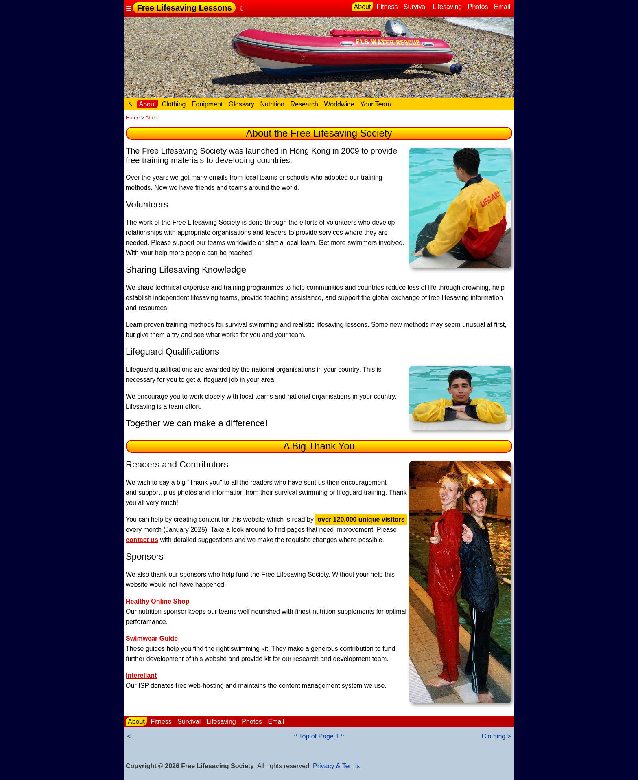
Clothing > (496, 736)
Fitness (387, 6)
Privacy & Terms (336, 765)
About (362, 6)
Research (304, 104)
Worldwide (339, 104)
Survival (415, 6)
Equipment (207, 104)
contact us (142, 539)
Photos (478, 6)
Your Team (375, 104)
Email (502, 6)
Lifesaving (447, 6)
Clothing (174, 104)
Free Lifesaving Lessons (184, 7)
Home (133, 118)
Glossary (241, 104)
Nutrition (272, 104)
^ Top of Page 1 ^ (319, 736)
